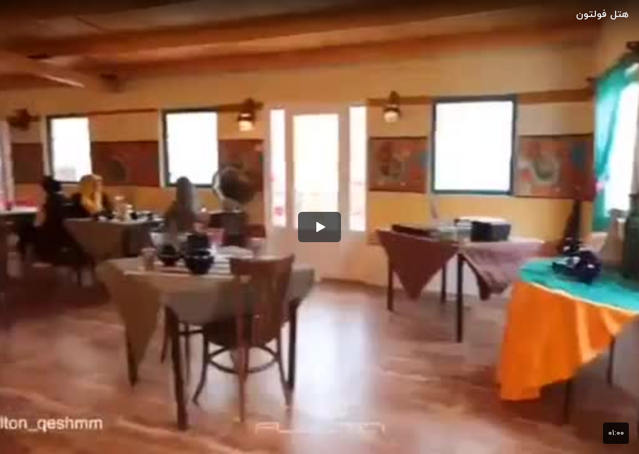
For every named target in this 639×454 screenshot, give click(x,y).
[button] (319, 227)
